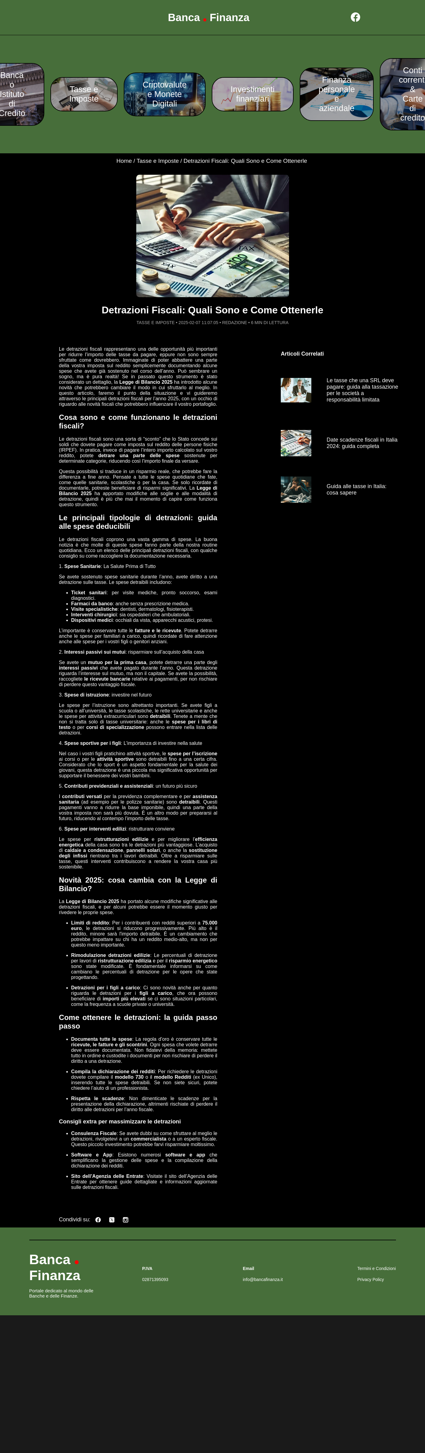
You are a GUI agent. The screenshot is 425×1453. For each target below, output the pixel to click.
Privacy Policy (370, 1279)
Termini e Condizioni (376, 1268)
